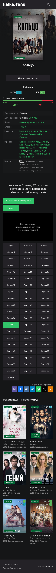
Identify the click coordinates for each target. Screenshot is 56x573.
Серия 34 (11, 318)
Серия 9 (45, 259)
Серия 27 (45, 298)
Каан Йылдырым (27, 145)
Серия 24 (45, 292)
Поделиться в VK (26, 389)
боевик (22, 122)
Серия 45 (45, 338)
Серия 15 (45, 272)
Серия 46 (11, 344)
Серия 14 (28, 272)
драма (41, 122)
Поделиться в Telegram (32, 389)
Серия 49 (11, 351)
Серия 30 (45, 305)
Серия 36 (45, 318)
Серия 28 (11, 305)
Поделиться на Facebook (20, 389)
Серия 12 (45, 265)
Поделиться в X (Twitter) (44, 389)
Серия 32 (28, 311)
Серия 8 (28, 259)
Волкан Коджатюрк (28, 131)
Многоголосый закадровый (18, 200)
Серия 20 (28, 285)
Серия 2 (28, 245)
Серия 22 (11, 292)
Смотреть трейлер (29, 78)
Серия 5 (28, 252)
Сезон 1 (11, 208)
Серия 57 (45, 364)
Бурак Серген (33, 151)
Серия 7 (11, 259)
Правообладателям (12, 568)
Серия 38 (28, 325)
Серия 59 (28, 371)
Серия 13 (11, 272)
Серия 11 (28, 265)
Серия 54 (45, 357)
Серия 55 (11, 364)
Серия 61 (11, 377)
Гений (6, 487)
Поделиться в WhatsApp (38, 389)
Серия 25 (11, 298)
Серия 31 (11, 311)
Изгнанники (36, 441)
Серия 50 (28, 351)
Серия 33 (45, 311)
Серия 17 (28, 278)
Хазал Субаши (43, 145)
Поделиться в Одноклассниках (50, 389)
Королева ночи (38, 487)
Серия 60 (44, 371)
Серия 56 (28, 364)
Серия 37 (11, 325)
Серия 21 (45, 285)
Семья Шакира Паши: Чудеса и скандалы (41, 535)
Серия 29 (28, 305)
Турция (22, 127)
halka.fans (14, 4)
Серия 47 (28, 344)
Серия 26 (28, 298)
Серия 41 (28, 331)
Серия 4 (11, 252)
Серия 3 (45, 245)
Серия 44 (28, 338)
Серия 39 (45, 325)
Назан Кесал (25, 148)
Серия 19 (11, 285)
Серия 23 (28, 292)
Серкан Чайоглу (27, 142)
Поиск (48, 4)
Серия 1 (11, 245)
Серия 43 (11, 338)
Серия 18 (45, 278)
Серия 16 (11, 278)
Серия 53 (28, 357)
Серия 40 (11, 331)
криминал (32, 122)
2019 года (34, 118)
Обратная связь (10, 564)
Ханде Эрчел (42, 142)
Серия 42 (45, 331)
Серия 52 (11, 357)
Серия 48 (44, 344)
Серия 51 (45, 351)
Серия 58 (11, 371)
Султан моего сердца (14, 441)
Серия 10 (11, 265)
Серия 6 (45, 252)
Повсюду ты (9, 535)
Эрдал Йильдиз (35, 154)
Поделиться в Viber (14, 389)
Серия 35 (28, 318)
